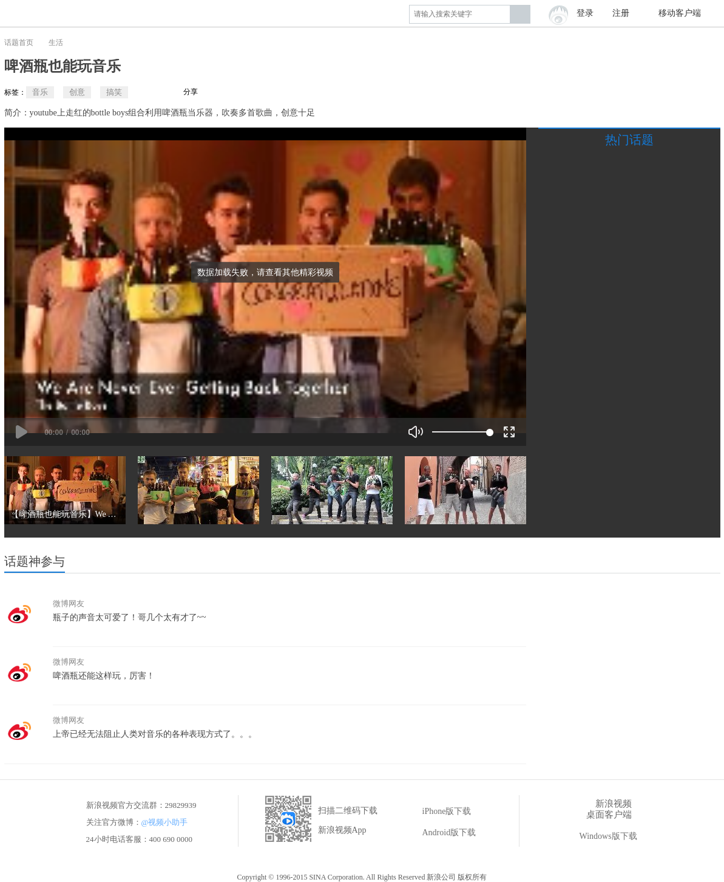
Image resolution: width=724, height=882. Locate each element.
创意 (77, 92)
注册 (620, 13)
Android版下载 (440, 833)
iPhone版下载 (438, 811)
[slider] (461, 431)
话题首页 (18, 42)
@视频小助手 (164, 822)
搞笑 (114, 92)
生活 (56, 42)
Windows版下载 (600, 836)
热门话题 (629, 139)
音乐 (40, 92)
